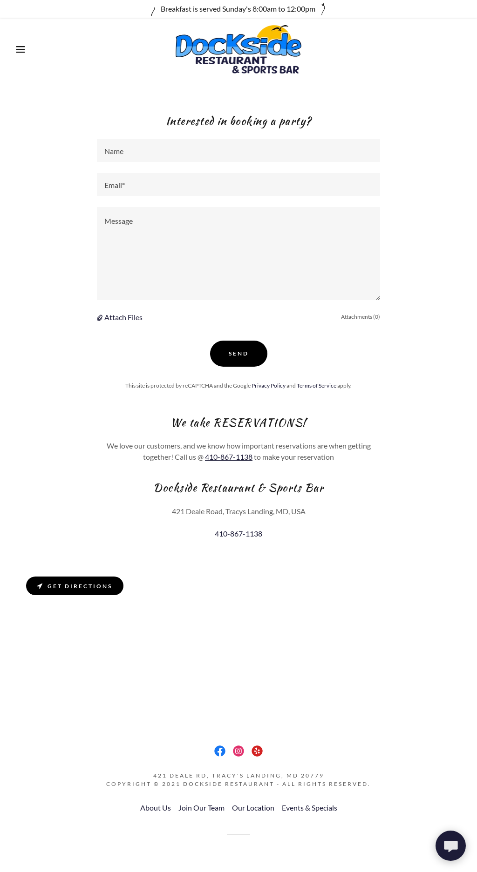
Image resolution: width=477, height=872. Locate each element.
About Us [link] (155, 807)
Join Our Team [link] (201, 807)
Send (239, 353)
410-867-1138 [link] (238, 533)
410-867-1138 (228, 456)
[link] (239, 48)
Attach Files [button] (123, 317)
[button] (23, 49)
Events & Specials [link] (309, 807)
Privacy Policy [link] (269, 385)
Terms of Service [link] (316, 385)
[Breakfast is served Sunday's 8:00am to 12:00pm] (238, 9)
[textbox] (238, 150)
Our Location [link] (253, 807)
